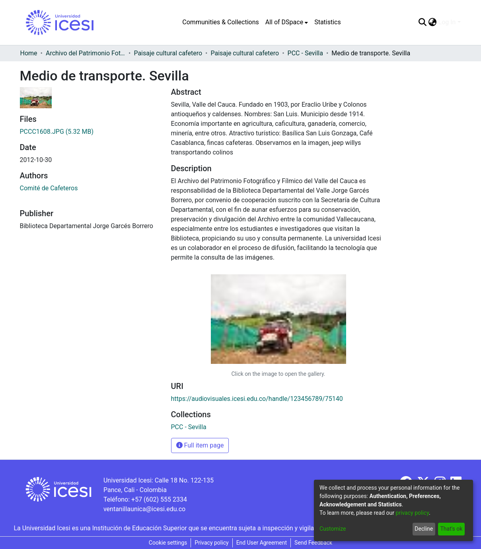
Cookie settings (168, 542)
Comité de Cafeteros (49, 188)
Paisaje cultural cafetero (168, 53)
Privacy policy (211, 542)
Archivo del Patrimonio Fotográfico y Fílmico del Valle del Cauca (85, 53)
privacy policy (412, 513)
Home (28, 53)
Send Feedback (313, 542)
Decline (424, 529)
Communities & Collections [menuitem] (220, 22)
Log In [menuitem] (447, 22)
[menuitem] (286, 22)
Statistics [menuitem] (327, 22)
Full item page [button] (200, 445)
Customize (332, 529)
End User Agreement (261, 542)
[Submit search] (423, 22)
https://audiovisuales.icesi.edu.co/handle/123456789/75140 (257, 398)
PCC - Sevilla (305, 53)
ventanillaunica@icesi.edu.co (144, 509)
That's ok (451, 529)
